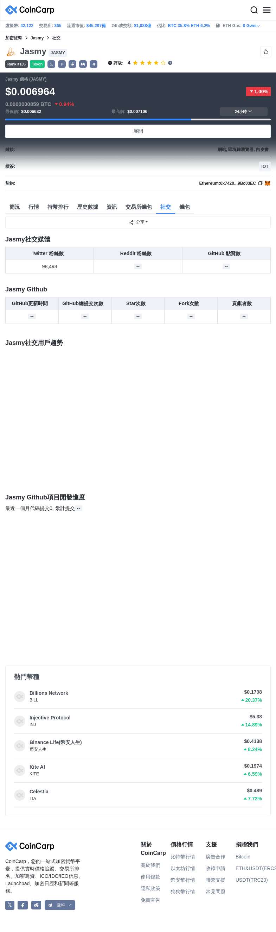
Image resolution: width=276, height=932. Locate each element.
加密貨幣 (13, 38)
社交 (165, 207)
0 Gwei (252, 25)
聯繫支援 (215, 880)
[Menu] (266, 10)
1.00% (258, 91)
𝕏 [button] (51, 64)
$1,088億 (142, 25)
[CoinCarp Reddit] (36, 905)
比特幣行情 (183, 856)
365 (57, 25)
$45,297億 (96, 25)
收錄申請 (215, 868)
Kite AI (37, 767)
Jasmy (37, 38)
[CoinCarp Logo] (31, 10)
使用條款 (150, 877)
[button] (62, 64)
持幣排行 (58, 207)
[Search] (254, 10)
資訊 (112, 207)
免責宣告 (150, 900)
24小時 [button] (243, 111)
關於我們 (150, 865)
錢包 (184, 207)
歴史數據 (87, 207)
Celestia (39, 791)
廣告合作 (215, 856)
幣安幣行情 (183, 880)
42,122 (26, 25)
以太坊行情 (183, 868)
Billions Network (49, 693)
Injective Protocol (50, 717)
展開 (138, 131)
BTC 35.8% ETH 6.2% (189, 25)
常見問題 (215, 891)
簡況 (14, 207)
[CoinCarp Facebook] (23, 905)
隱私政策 (150, 888)
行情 (33, 207)
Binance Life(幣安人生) (56, 742)
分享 (136, 222)
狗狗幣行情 (183, 891)
